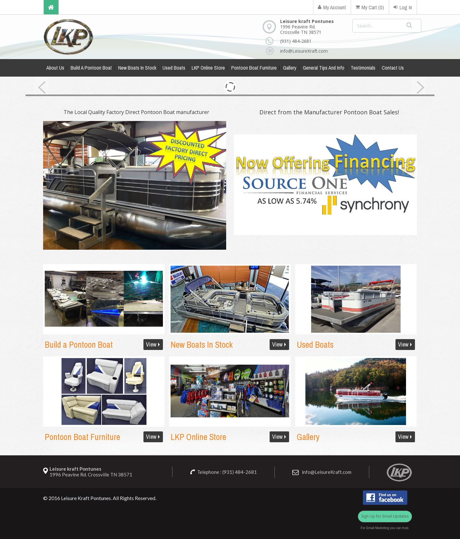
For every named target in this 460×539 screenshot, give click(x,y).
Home (51, 7)
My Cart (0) (370, 7)
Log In (403, 7)
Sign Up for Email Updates (385, 516)
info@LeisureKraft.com (297, 51)
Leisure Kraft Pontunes (86, 498)
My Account (332, 7)
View (151, 344)
